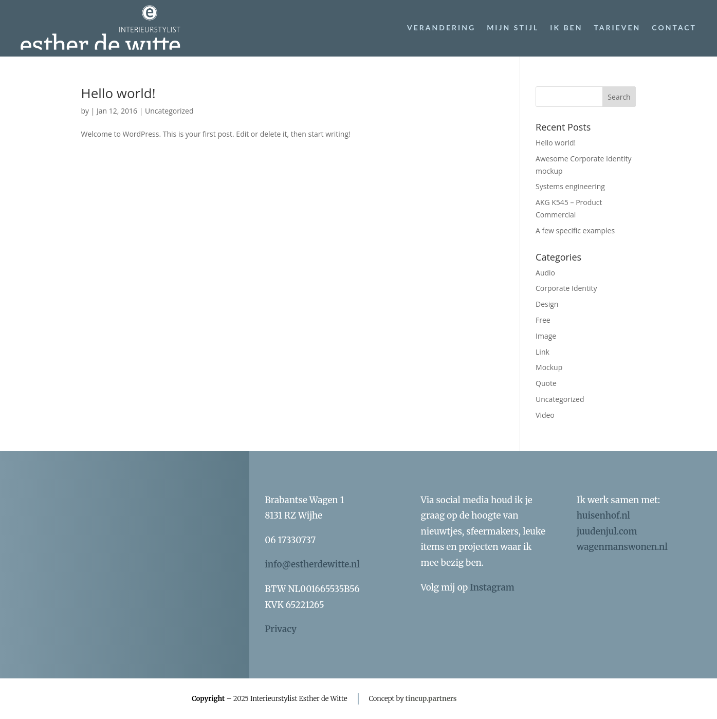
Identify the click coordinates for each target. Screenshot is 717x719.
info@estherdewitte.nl (312, 564)
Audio (545, 273)
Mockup (549, 367)
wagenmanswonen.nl (622, 546)
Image (546, 336)
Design (547, 304)
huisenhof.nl (603, 515)
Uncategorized (169, 111)
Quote (546, 383)
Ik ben (566, 27)
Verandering (441, 27)
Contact (674, 27)
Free (543, 320)
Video (545, 415)
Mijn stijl (513, 27)
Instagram (492, 587)
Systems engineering (570, 186)
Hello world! (118, 93)
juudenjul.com (607, 531)
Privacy (281, 629)
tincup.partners (431, 698)
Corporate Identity (566, 288)
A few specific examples (575, 230)
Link (542, 352)
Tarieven (617, 27)
